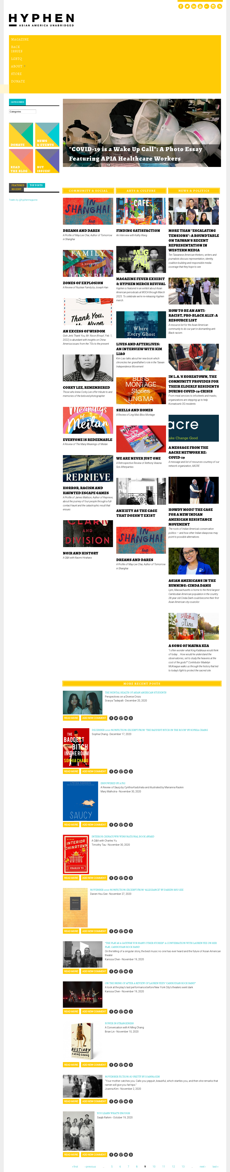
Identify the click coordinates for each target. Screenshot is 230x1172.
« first (75, 1117)
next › (203, 1117)
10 (154, 1117)
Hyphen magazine (25, 1154)
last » (215, 1117)
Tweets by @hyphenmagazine (23, 150)
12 (173, 1117)
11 (163, 1117)
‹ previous (90, 1117)
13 (183, 1117)
